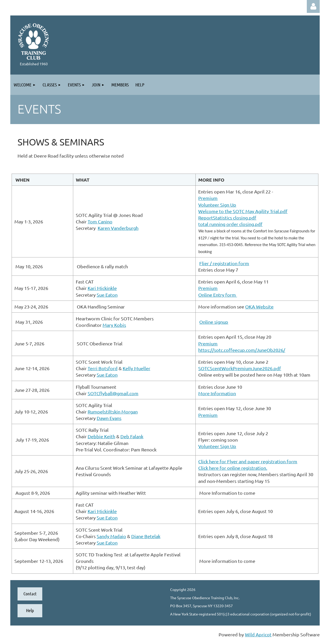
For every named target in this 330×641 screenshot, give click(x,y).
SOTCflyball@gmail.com (113, 393)
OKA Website (259, 306)
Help (30, 610)
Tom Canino (100, 221)
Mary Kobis (114, 325)
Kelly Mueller (136, 368)
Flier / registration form (224, 263)
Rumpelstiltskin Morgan (113, 411)
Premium (208, 198)
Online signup (213, 321)
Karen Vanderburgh (118, 228)
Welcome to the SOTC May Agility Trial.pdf (242, 211)
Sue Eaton (107, 294)
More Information (217, 393)
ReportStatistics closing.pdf (227, 217)
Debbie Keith (101, 436)
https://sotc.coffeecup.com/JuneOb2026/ (241, 350)
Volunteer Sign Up (217, 204)
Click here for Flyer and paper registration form (247, 461)
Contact (30, 593)
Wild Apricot (258, 634)
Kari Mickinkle (102, 288)
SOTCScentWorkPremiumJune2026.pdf (239, 368)
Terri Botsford (103, 368)
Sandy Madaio (111, 536)
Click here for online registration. (232, 467)
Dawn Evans (109, 418)
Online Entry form (217, 294)
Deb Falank (131, 436)
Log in (313, 6)
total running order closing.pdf (230, 224)
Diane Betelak (145, 536)
